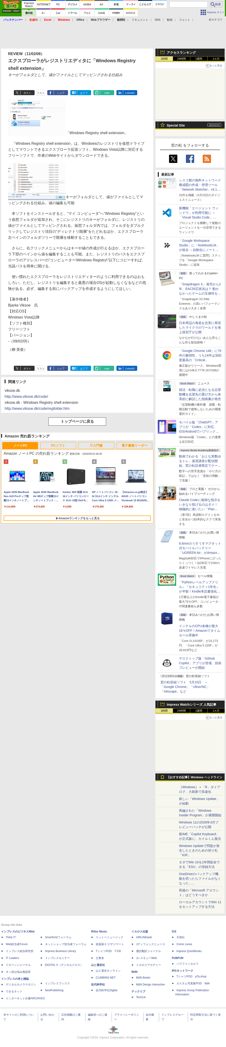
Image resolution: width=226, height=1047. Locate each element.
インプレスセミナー (57, 958)
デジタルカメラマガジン (21, 984)
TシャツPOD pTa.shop (191, 976)
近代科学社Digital (106, 990)
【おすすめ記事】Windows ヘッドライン (194, 777)
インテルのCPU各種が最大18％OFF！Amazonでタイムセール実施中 (199, 630)
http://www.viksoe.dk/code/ (26, 396)
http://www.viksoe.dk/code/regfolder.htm (37, 408)
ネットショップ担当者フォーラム (65, 944)
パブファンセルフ (187, 963)
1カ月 (216, 58)
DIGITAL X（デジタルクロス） (64, 965)
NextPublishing (54, 990)
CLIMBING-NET (106, 977)
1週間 (198, 58)
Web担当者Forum (17, 944)
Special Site (176, 125)
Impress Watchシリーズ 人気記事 (191, 704)
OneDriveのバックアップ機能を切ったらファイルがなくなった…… (200, 878)
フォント (184, 19)
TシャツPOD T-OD (108, 951)
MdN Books (143, 977)
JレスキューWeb (146, 958)
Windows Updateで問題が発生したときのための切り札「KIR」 (199, 850)
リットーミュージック (109, 937)
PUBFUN (177, 958)
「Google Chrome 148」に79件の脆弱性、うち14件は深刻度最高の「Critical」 (200, 355)
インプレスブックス (57, 983)
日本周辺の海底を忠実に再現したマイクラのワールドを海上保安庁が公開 (200, 327)
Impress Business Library (60, 951)
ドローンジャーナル (18, 965)
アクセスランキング (181, 52)
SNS (158, 19)
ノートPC (20, 445)
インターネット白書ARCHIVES (25, 998)
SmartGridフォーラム (58, 937)
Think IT (11, 937)
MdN (134, 971)
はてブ (84, 92)
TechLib (141, 997)
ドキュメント (140, 19)
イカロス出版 (139, 931)
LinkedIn (130, 92)
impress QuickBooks (189, 951)
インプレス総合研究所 (19, 951)
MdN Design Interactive (150, 984)
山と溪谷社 (98, 965)
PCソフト (58, 445)
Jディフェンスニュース (150, 944)
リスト (41, 92)
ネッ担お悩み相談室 (18, 971)
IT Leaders (12, 958)
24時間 (181, 58)
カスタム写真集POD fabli (193, 983)
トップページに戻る (77, 421)
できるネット (14, 991)
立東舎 (100, 958)
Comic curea (184, 944)
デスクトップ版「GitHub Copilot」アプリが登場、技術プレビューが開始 (200, 663)
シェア (61, 92)
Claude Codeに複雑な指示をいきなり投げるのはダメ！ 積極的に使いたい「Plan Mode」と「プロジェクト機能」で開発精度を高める (199, 509)
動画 (169, 19)
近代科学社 (98, 984)
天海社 (180, 937)
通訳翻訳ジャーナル (148, 951)
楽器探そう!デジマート (110, 944)
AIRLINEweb (144, 937)
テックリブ (138, 991)
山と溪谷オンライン (108, 970)
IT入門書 (96, 445)
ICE (174, 931)
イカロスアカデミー (148, 965)
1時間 (164, 58)
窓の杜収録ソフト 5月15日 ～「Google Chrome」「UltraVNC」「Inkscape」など (185, 686)
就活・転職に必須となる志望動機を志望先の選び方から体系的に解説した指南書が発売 (200, 394)
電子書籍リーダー (134, 445)
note (106, 92)
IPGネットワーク (182, 970)
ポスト (27, 92)
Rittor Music (99, 931)
